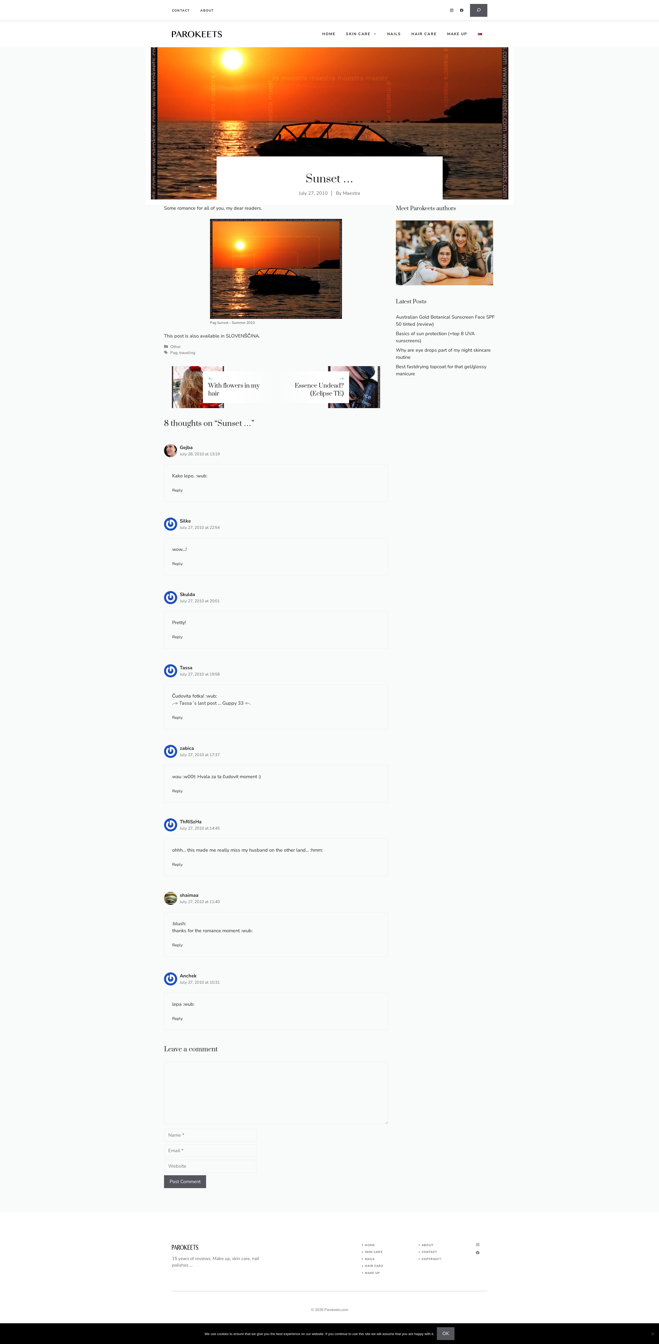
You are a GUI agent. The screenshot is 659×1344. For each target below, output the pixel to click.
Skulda (187, 594)
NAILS (370, 1259)
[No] (652, 1333)
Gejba (186, 447)
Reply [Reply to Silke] (177, 563)
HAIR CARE (374, 1266)
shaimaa (189, 895)
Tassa (186, 668)
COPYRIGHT (431, 1259)
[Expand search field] (478, 10)
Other (175, 346)
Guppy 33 (233, 703)
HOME (328, 33)
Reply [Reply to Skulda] (177, 637)
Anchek (188, 976)
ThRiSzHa (191, 822)
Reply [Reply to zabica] (177, 791)
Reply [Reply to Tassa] (177, 717)
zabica (187, 748)
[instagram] (451, 10)
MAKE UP (372, 1273)
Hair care (424, 33)
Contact (181, 10)
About (207, 10)
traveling (187, 352)
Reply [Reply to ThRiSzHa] (177, 864)
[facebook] (461, 10)
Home (370, 1245)
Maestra (351, 193)
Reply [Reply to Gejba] (177, 490)
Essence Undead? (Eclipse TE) (319, 390)
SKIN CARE (374, 1252)
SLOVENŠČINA (242, 336)
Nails (394, 33)
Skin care (364, 34)
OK (445, 1333)
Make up (457, 33)
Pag (173, 352)
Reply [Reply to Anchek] (177, 1018)
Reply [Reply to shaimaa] (177, 945)
